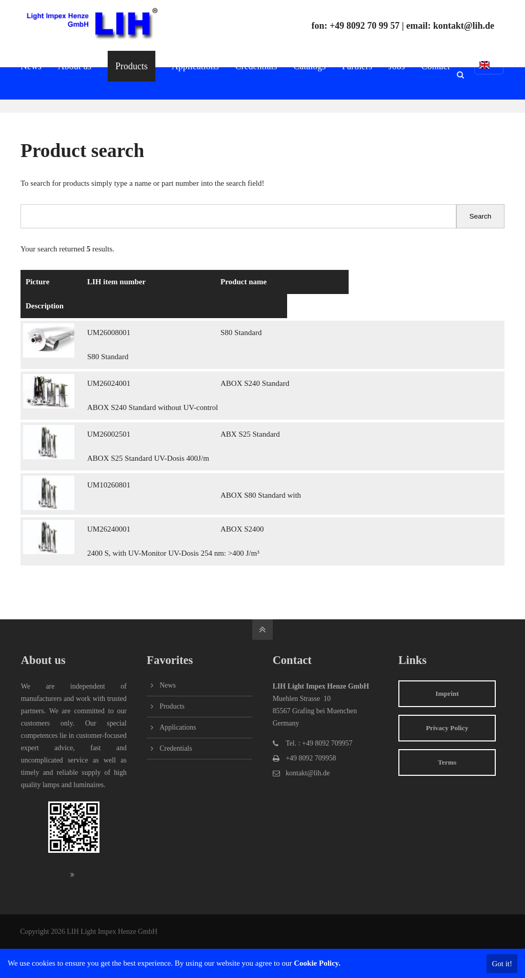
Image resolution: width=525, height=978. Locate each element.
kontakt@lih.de (463, 26)
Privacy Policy (447, 728)
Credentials (175, 748)
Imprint (447, 693)
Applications (177, 727)
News (167, 685)
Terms (447, 762)
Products (172, 706)
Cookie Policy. (317, 963)
